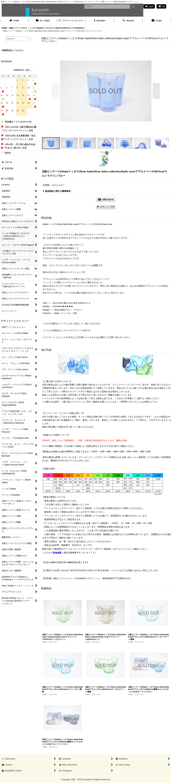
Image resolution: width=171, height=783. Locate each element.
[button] (55, 91)
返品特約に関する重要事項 (57, 191)
